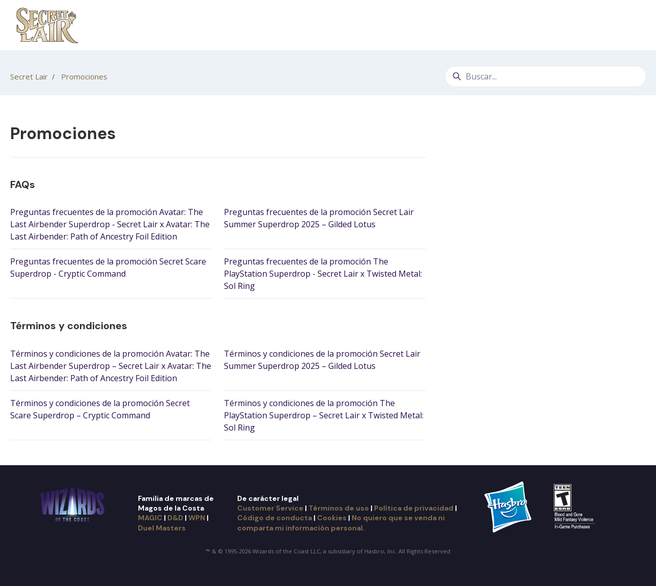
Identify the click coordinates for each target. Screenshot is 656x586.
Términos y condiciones (68, 325)
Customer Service (270, 508)
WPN (196, 517)
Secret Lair (29, 76)
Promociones (84, 76)
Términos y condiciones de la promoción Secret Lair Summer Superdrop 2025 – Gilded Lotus (322, 359)
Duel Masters (162, 527)
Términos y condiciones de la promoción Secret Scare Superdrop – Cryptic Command (100, 409)
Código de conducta (274, 517)
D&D (175, 517)
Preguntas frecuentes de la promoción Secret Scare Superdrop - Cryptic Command (108, 267)
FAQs (22, 184)
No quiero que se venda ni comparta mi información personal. (341, 522)
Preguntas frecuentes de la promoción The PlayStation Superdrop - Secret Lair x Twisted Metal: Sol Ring (323, 273)
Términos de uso (338, 508)
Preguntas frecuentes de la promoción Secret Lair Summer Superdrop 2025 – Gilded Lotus (319, 218)
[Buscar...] (545, 76)
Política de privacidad (413, 508)
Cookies (332, 517)
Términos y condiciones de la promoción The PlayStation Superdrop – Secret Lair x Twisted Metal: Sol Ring (323, 415)
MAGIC (150, 517)
